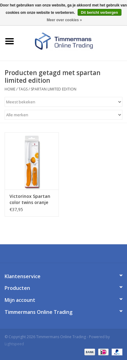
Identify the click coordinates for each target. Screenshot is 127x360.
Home (10, 89)
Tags (23, 89)
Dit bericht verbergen (99, 12)
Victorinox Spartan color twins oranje (30, 199)
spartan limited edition (53, 89)
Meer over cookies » (64, 20)
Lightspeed (14, 343)
